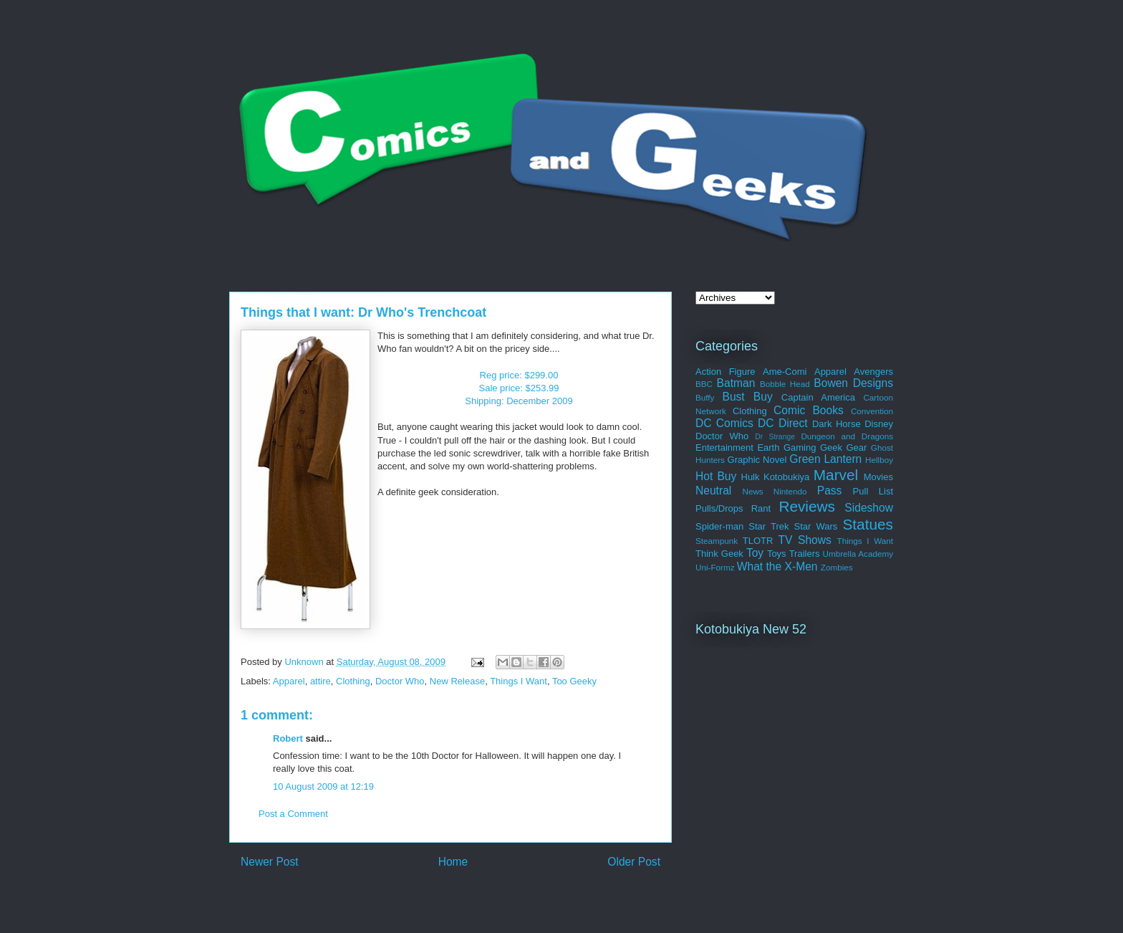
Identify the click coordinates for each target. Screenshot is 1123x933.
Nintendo (790, 491)
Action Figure (725, 371)
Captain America (818, 397)
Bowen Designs (853, 383)
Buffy (704, 397)
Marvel (836, 474)
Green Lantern (825, 459)
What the (759, 566)
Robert (288, 738)
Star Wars (816, 526)
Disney (878, 423)
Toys (776, 553)
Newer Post (270, 862)
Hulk (750, 477)
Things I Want (518, 681)
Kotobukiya (786, 477)
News (752, 491)
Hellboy (879, 459)
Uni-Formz (715, 567)
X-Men (801, 566)
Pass (829, 490)
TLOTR (758, 540)
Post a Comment (293, 813)
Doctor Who (400, 681)
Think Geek (719, 553)
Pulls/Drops (719, 508)
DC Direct (783, 423)
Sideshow (868, 508)
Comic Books (808, 410)
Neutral (713, 490)
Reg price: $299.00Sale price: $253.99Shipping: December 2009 (518, 388)
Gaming (800, 447)
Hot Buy (715, 476)
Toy (754, 553)
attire (320, 681)
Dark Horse (836, 423)
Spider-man (719, 526)
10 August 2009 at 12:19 (323, 786)
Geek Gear (843, 447)
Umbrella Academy (858, 553)
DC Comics (724, 423)
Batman (736, 383)
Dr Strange (775, 437)
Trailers (804, 553)
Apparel (289, 681)
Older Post (633, 862)
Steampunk (716, 540)
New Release (457, 681)
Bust (733, 397)
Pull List (873, 491)
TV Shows (804, 540)
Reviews (807, 506)
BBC (704, 383)
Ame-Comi (784, 371)
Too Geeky (574, 681)
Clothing (353, 681)
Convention (872, 411)
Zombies (837, 567)
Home (453, 862)
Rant (761, 508)
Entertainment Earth (737, 447)
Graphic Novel (757, 459)
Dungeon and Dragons (847, 436)
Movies (878, 477)
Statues (867, 524)
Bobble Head (785, 383)
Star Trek (768, 526)
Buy (763, 397)
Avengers (873, 371)
